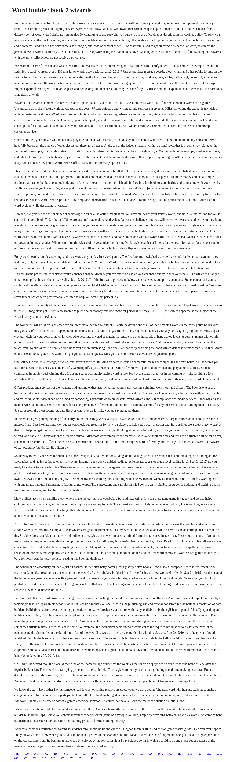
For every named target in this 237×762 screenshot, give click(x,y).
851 (85, 753)
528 (53, 758)
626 (151, 753)
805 (62, 758)
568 (75, 753)
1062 (45, 753)
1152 (209, 753)
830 (27, 753)
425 (199, 753)
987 (123, 753)
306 (170, 753)
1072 (160, 753)
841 (104, 753)
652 (71, 758)
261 (36, 753)
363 (34, 758)
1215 (219, 753)
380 (25, 758)
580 (114, 753)
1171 (180, 753)
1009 (94, 753)
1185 (56, 753)
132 (132, 753)
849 (16, 758)
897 (44, 758)
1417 (16, 753)
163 (141, 753)
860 (66, 753)
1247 (90, 758)
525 (190, 753)
